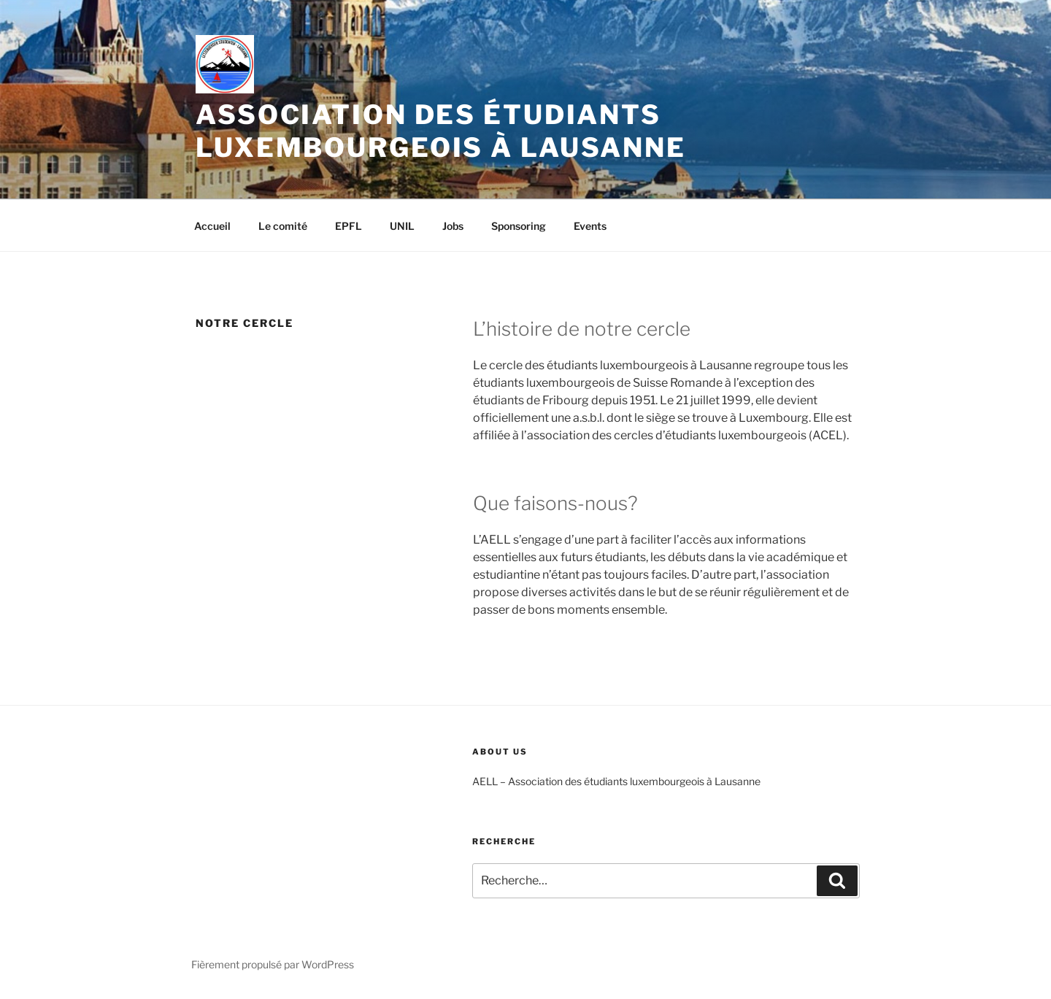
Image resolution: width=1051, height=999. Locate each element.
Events (590, 226)
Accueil (212, 226)
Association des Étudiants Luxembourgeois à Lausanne (441, 131)
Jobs (452, 226)
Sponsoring (518, 226)
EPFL (348, 226)
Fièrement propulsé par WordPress (272, 964)
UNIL (402, 226)
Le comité (282, 226)
